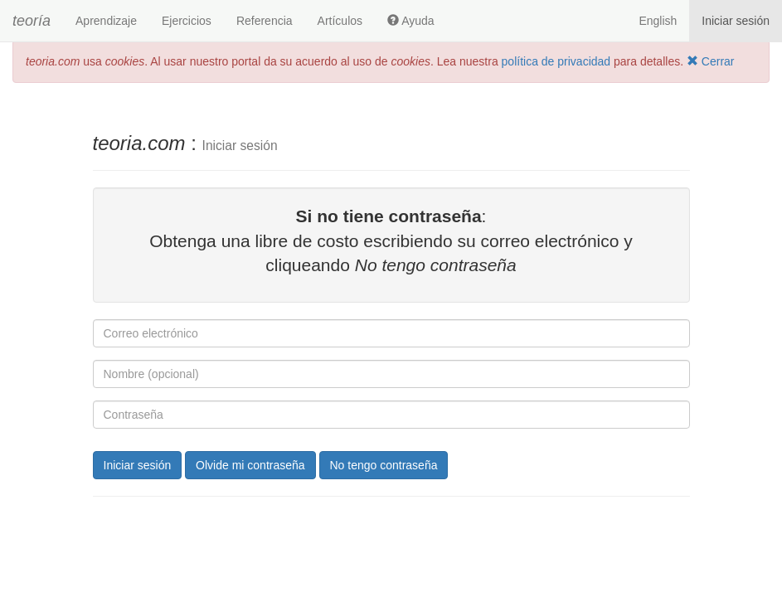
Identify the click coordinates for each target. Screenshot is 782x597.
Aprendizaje (106, 20)
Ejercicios (186, 20)
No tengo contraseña (384, 465)
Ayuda (411, 20)
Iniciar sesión (736, 20)
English (658, 20)
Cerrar (711, 61)
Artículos (340, 20)
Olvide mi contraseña (250, 465)
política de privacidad (556, 61)
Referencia (264, 20)
